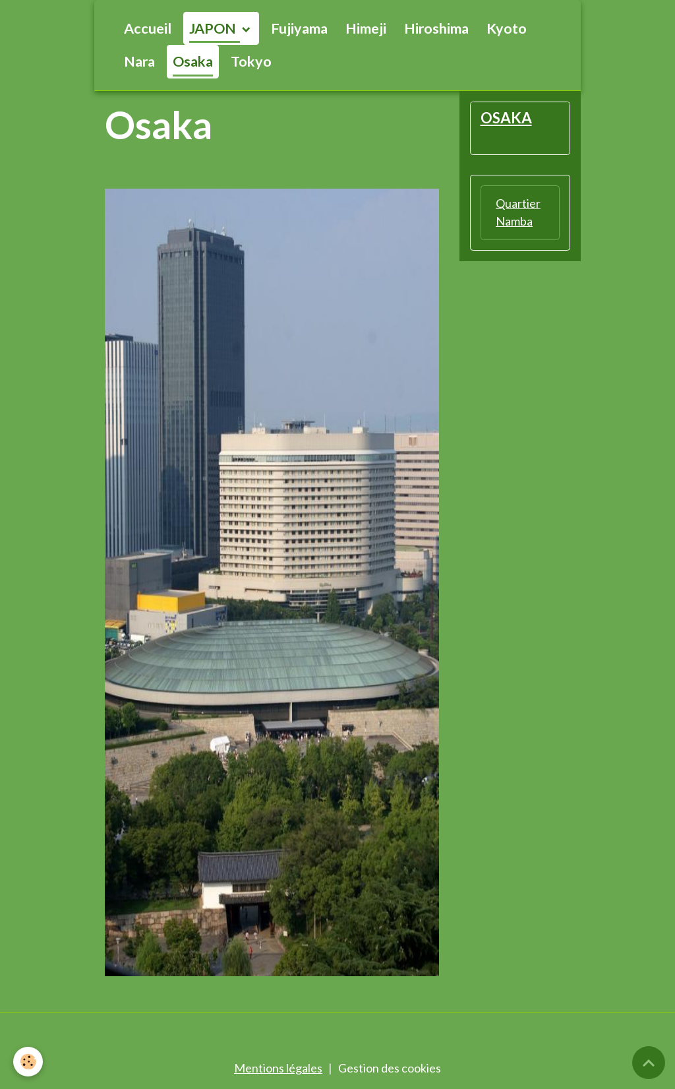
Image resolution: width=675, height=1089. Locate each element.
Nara (139, 61)
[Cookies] (28, 1061)
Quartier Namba (518, 212)
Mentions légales (278, 1068)
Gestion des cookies (389, 1068)
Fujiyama (299, 28)
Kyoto (506, 28)
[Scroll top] (648, 1062)
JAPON (214, 28)
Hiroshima (436, 28)
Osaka (193, 61)
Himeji (365, 28)
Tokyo (251, 61)
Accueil (147, 28)
